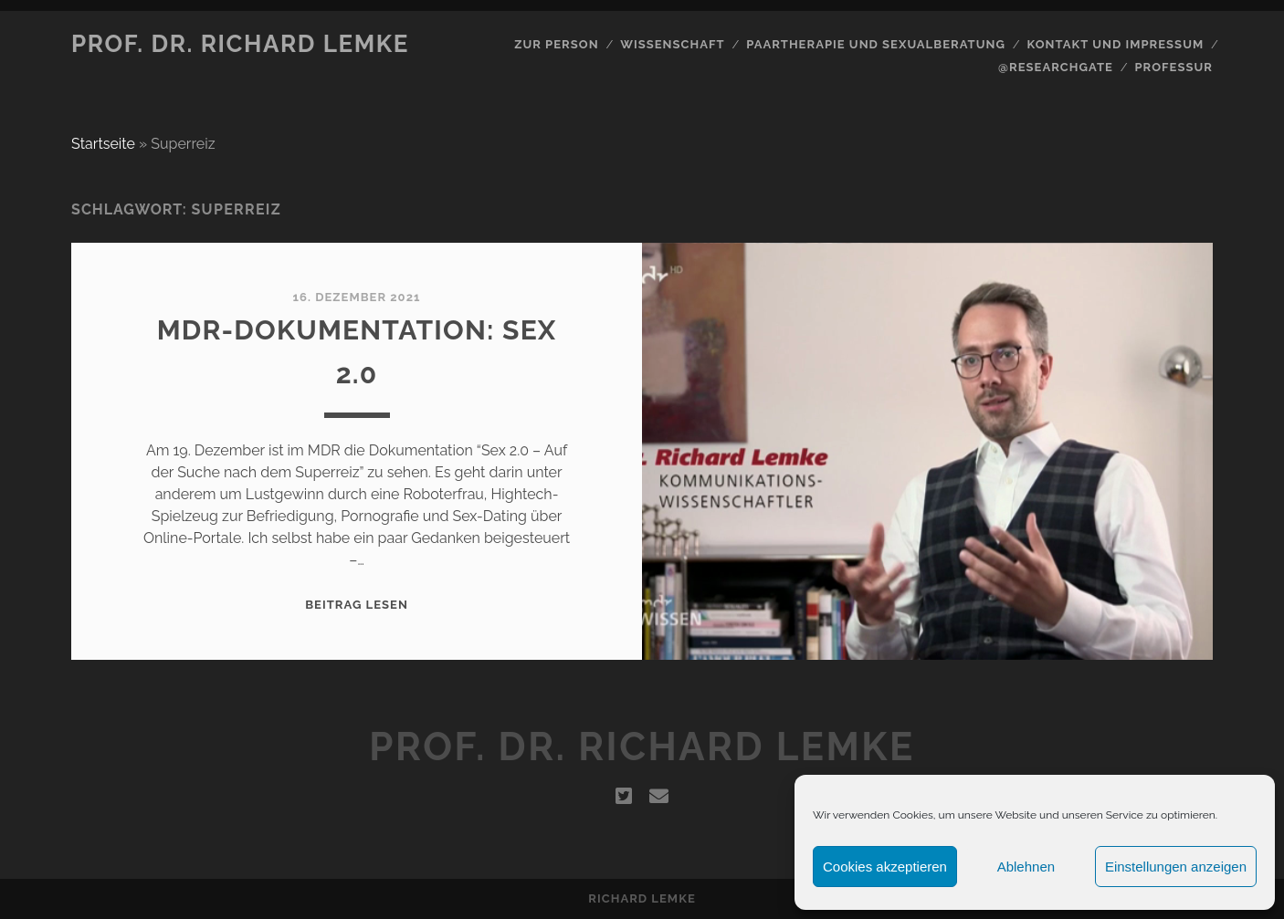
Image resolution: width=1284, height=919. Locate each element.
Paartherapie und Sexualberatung (875, 44)
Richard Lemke (641, 898)
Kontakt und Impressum (1115, 44)
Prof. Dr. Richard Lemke (240, 43)
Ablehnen (1026, 866)
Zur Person (556, 44)
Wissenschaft (672, 44)
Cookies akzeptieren (885, 866)
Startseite (103, 143)
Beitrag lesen (356, 604)
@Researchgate (1055, 67)
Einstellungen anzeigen (1176, 866)
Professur (1173, 67)
